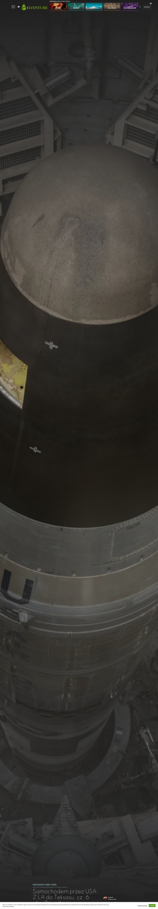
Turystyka (54, 884)
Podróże (47, 884)
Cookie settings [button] (142, 905)
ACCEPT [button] (152, 905)
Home (34, 887)
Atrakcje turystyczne (39, 884)
